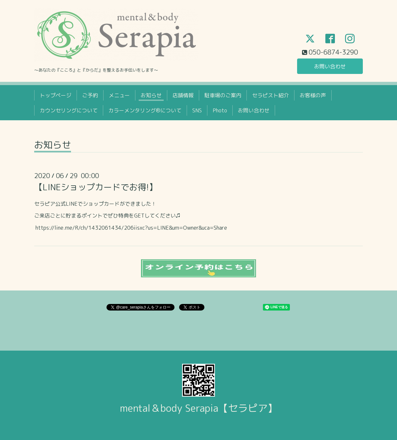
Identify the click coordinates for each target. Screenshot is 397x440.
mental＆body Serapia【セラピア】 (198, 408)
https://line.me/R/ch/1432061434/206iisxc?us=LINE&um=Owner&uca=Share (131, 227)
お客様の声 (313, 95)
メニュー (119, 95)
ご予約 (90, 95)
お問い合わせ (330, 66)
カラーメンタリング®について (144, 110)
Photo (220, 110)
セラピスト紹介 (270, 95)
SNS (197, 110)
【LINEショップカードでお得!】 (95, 187)
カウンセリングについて (69, 110)
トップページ (55, 95)
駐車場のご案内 (222, 95)
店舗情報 (183, 95)
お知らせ (151, 95)
